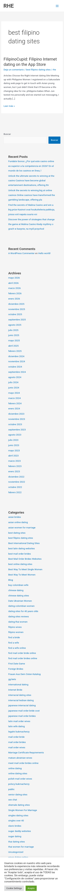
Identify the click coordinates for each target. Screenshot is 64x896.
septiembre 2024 (17, 372)
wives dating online (18, 857)
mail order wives (16, 747)
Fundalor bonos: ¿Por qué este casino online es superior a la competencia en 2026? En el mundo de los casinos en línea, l (31, 166)
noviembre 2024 (16, 361)
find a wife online (17, 648)
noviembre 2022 (16, 481)
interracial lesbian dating (21, 700)
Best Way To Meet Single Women (25, 569)
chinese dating (15, 590)
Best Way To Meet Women (21, 574)
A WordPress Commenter (21, 253)
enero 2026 (14, 298)
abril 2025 (13, 345)
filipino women (15, 632)
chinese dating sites (18, 595)
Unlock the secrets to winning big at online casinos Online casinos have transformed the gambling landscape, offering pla (31, 195)
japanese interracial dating (21, 705)
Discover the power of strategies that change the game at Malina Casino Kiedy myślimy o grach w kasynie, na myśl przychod (31, 224)
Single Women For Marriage (22, 810)
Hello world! (44, 253)
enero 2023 (14, 471)
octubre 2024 (15, 366)
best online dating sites (20, 564)
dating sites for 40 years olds (23, 611)
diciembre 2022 (16, 476)
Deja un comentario (14, 69)
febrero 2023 (15, 466)
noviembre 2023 (16, 419)
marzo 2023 (14, 460)
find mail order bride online (22, 653)
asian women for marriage (21, 527)
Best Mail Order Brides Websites (24, 558)
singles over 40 (16, 820)
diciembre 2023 (16, 413)
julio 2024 (13, 382)
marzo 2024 (14, 398)
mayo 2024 (14, 392)
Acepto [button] (31, 888)
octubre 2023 (15, 424)
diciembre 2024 (16, 356)
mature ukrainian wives (20, 757)
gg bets (12, 679)
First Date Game (16, 663)
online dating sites (17, 773)
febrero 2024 (15, 403)
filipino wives (15, 627)
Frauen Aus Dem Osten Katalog (24, 674)
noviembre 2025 (16, 309)
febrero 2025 (15, 351)
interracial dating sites (19, 695)
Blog (10, 580)
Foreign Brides (15, 668)
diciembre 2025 (16, 304)
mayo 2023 (14, 450)
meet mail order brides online (23, 763)
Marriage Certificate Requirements (26, 752)
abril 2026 (13, 283)
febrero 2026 (15, 293)
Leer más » (9, 105)
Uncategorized (15, 852)
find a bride (14, 637)
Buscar (7, 134)
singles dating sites (18, 815)
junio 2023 (13, 445)
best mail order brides (19, 553)
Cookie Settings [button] (14, 888)
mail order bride (16, 736)
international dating (18, 684)
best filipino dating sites (38, 69)
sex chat (12, 799)
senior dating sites (17, 794)
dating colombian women (21, 606)
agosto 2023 (14, 434)
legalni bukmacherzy (19, 731)
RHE (8, 6)
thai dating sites (16, 841)
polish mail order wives (20, 778)
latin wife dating (16, 726)
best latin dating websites (21, 548)
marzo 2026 (14, 288)
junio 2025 (13, 335)
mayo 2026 (14, 277)
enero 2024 (14, 408)
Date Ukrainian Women (20, 600)
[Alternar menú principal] (57, 5)
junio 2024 (13, 387)
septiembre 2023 (17, 429)
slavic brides (14, 825)
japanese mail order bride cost (24, 710)
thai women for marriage (21, 846)
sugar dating (14, 836)
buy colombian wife (18, 585)
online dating (15, 768)
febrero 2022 (15, 492)
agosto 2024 (14, 377)
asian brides (14, 517)
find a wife (13, 642)
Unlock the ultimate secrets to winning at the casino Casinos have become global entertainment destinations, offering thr (31, 180)
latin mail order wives (19, 721)
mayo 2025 (14, 340)
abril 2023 (13, 455)
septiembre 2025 (17, 319)
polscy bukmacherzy (18, 784)
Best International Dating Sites (24, 543)
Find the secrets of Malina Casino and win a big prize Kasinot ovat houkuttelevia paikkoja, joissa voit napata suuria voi (31, 210)
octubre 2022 (15, 487)
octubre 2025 (15, 314)
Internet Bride (15, 689)
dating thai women (17, 621)
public (11, 789)
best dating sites (16, 532)
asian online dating (18, 522)
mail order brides (17, 742)
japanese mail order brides (22, 716)
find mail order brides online (22, 658)
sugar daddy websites (19, 831)
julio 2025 (13, 330)
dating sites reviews (18, 616)
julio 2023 (13, 440)
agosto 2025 (14, 324)
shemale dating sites (19, 804)
